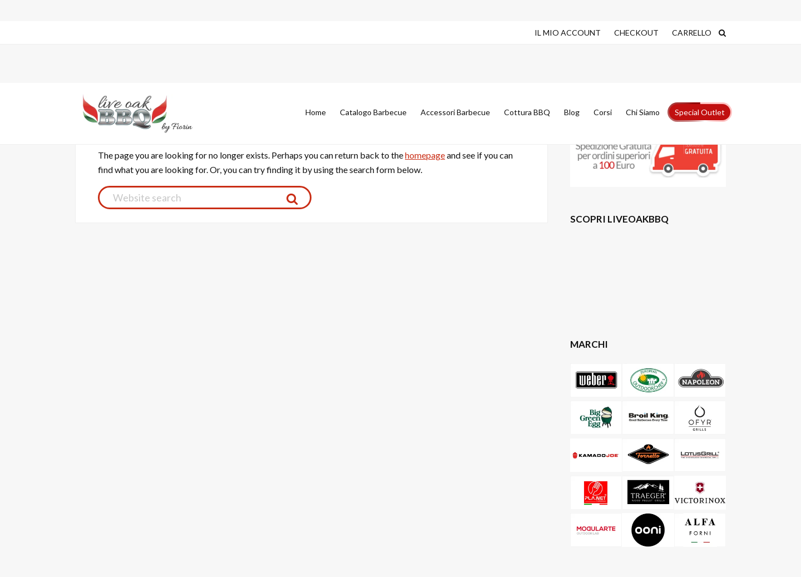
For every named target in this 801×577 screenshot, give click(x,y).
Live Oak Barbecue (147, 113)
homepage (425, 155)
